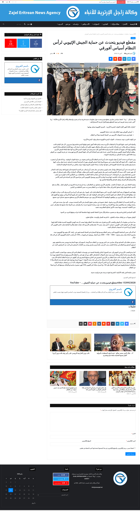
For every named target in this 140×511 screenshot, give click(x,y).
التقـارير (105, 24)
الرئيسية (133, 24)
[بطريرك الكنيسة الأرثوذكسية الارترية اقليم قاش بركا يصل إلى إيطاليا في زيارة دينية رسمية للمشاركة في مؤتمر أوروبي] (122, 378)
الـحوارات (96, 24)
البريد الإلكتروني (131, 441)
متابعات (126, 34)
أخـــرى (60, 24)
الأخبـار (125, 24)
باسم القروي (129, 53)
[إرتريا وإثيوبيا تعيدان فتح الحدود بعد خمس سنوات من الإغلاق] (63, 378)
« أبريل (33, 503)
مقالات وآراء (115, 24)
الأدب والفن (85, 24)
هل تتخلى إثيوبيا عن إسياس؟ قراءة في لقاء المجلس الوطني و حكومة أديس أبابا (94, 388)
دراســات (76, 24)
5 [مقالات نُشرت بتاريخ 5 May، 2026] (28, 486)
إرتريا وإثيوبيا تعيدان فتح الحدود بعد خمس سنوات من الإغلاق (65, 388)
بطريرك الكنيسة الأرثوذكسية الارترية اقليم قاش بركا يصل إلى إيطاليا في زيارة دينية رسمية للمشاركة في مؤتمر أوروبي (124, 389)
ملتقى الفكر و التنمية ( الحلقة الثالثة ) (30, 107)
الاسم (134, 433)
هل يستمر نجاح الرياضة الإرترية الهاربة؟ (30, 110)
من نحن (68, 24)
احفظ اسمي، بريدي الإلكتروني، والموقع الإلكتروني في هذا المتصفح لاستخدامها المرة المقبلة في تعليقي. (106, 448)
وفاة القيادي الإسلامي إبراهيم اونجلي (30, 104)
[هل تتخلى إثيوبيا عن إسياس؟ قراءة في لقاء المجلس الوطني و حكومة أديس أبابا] (92, 378)
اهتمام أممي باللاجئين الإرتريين (32, 101)
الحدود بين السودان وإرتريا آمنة (107, 2)
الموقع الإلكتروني (86, 441)
